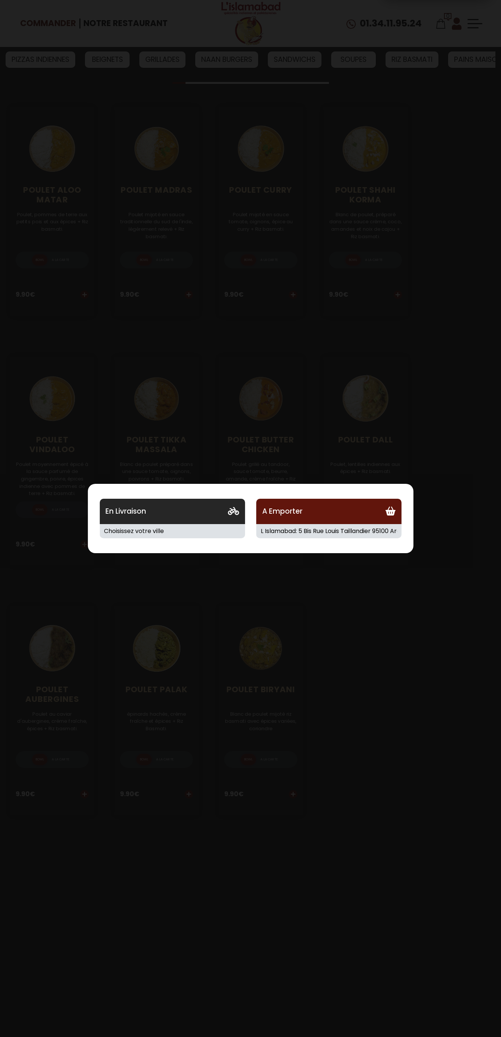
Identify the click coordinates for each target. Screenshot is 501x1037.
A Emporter (282, 511)
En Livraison (125, 511)
